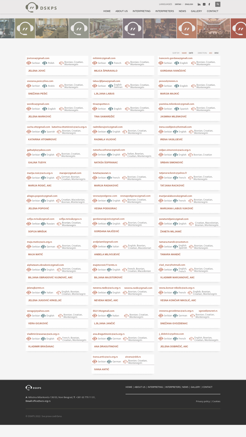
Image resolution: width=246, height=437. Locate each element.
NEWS (185, 386)
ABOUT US (140, 386)
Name (184, 53)
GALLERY (195, 386)
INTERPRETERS (172, 386)
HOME (129, 386)
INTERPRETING (155, 386)
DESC (216, 53)
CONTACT (207, 386)
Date (191, 53)
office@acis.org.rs (41, 400)
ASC (210, 53)
